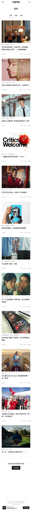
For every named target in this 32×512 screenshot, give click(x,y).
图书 (3, 373)
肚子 (7, 449)
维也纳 (3, 449)
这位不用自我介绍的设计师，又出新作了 (15, 85)
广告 (10, 297)
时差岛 (11, 44)
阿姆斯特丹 (16, 335)
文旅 (3, 44)
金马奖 (3, 118)
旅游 (10, 449)
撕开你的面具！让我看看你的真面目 (14, 228)
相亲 (3, 411)
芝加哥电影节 (11, 154)
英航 (9, 411)
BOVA (3, 297)
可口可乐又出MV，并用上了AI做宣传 (14, 192)
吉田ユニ (13, 82)
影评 (3, 154)
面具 (3, 225)
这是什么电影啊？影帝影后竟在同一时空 (15, 121)
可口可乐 (4, 189)
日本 (3, 261)
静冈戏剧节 (7, 225)
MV (8, 189)
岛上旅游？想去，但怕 (9, 264)
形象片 (7, 118)
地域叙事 (7, 44)
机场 (11, 335)
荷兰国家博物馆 (5, 335)
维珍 (6, 411)
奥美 (6, 154)
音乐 (11, 189)
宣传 (6, 373)
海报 (12, 225)
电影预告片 (7, 261)
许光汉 (11, 118)
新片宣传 (8, 82)
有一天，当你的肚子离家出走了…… (14, 452)
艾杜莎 (3, 82)
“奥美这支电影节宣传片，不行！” (14, 156)
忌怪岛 (13, 261)
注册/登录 (16, 468)
